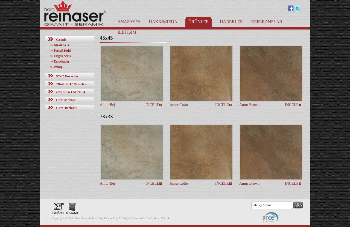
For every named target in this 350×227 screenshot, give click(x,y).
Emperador (59, 61)
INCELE (152, 105)
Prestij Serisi (60, 50)
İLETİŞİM (127, 32)
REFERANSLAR (266, 21)
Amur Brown (249, 105)
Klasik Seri (59, 45)
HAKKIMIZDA (163, 21)
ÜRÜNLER (198, 21)
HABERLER (231, 21)
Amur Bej (107, 105)
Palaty (56, 67)
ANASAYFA (129, 21)
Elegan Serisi (61, 56)
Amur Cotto (179, 105)
